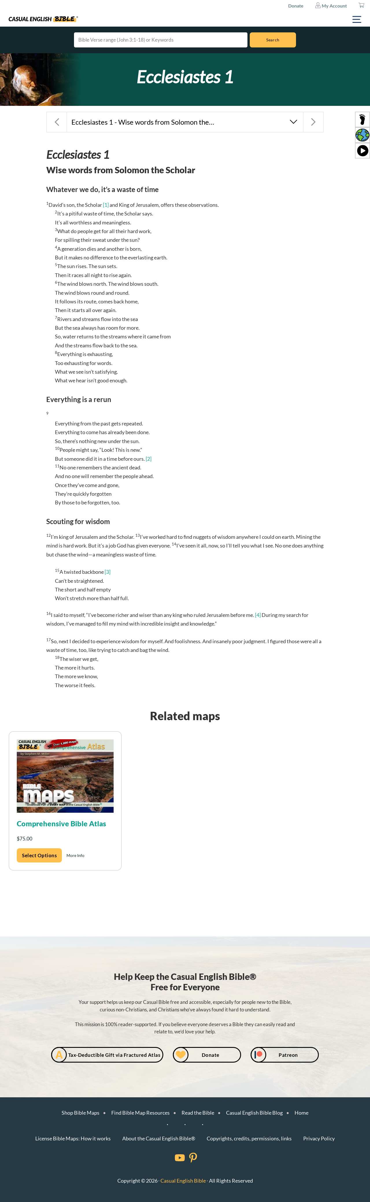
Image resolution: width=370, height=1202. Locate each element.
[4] (258, 615)
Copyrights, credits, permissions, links (249, 1138)
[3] (107, 572)
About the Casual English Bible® (158, 1138)
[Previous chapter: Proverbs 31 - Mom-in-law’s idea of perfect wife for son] (56, 122)
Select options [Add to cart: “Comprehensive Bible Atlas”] (39, 855)
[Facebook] (172, 1157)
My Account (331, 5)
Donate (296, 5)
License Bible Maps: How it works (73, 1138)
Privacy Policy (319, 1138)
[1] (106, 205)
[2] (148, 459)
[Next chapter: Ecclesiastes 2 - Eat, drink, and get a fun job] (313, 122)
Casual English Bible (183, 1180)
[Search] (273, 39)
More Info (75, 855)
